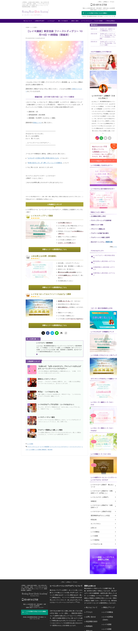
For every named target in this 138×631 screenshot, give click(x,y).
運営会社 (88, 617)
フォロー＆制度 (98, 20)
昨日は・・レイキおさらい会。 (48, 389)
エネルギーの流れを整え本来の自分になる (41, 157)
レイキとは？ (51, 20)
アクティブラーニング (33, 443)
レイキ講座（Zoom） (109, 615)
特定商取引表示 (90, 608)
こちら (115, 246)
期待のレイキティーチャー (46, 376)
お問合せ (105, 1)
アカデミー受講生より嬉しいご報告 (49, 427)
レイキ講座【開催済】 (41, 446)
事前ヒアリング (108, 595)
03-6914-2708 (99, 5)
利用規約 (88, 612)
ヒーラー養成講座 (44, 443)
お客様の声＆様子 (39, 20)
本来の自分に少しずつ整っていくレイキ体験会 (42, 162)
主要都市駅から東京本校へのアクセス (103, 262)
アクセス (112, 1)
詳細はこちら (37, 122)
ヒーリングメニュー (86, 20)
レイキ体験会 (107, 600)
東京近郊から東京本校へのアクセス (102, 258)
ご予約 (99, 1)
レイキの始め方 (63, 20)
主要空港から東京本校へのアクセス (102, 265)
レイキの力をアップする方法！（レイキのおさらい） (55, 402)
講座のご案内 (74, 20)
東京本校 (50, 446)
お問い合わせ (90, 604)
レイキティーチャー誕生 (46, 414)
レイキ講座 (30, 441)
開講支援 (108, 241)
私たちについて (28, 20)
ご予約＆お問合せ (110, 20)
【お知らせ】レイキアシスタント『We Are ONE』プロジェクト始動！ (108, 43)
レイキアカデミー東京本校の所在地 (102, 254)
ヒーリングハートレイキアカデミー (59, 443)
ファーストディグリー (75, 443)
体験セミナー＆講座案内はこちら (54, 248)
